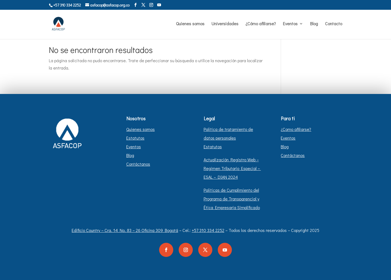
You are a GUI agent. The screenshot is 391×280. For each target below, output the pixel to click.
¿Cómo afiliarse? (260, 24)
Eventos (290, 24)
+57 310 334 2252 (208, 230)
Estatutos (135, 138)
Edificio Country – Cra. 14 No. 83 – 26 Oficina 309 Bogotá (125, 230)
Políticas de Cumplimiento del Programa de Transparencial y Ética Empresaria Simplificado (232, 198)
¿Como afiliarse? (296, 129)
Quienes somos (190, 24)
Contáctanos (138, 164)
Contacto (333, 24)
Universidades (225, 24)
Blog (314, 24)
